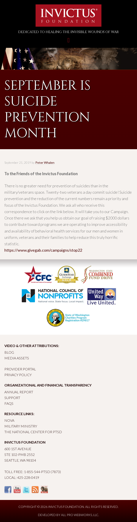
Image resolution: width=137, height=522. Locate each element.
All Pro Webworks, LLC (79, 515)
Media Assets (16, 358)
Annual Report (18, 392)
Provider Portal (20, 369)
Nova (9, 420)
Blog (9, 352)
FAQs (8, 403)
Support (12, 398)
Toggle (68, 42)
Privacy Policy (18, 375)
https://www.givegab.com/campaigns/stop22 (43, 250)
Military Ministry (20, 426)
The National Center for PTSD (33, 432)
